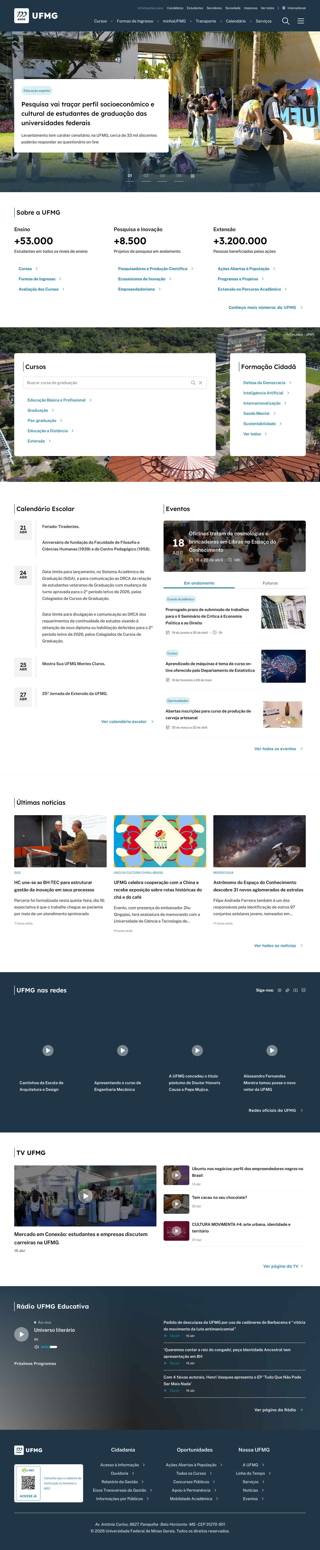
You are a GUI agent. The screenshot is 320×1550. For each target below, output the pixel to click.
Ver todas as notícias (279, 945)
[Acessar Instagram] (279, 990)
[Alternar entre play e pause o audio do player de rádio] (21, 1334)
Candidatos (175, 8)
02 (146, 175)
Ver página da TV (283, 1266)
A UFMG (250, 1464)
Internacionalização (265, 403)
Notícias (250, 1490)
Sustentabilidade (263, 423)
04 (179, 175)
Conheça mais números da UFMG (266, 307)
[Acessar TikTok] (287, 990)
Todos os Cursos (191, 1473)
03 (162, 175)
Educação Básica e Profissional (60, 400)
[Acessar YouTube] (295, 990)
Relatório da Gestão (120, 1481)
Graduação (41, 410)
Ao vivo (42, 1322)
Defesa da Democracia (267, 382)
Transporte (206, 21)
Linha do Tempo (250, 1473)
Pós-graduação (45, 420)
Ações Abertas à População (191, 1464)
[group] (48, 1050)
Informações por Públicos (119, 1498)
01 (130, 175)
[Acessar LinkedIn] (303, 990)
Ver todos (267, 8)
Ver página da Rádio (279, 1409)
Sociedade (232, 8)
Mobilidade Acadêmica (191, 1498)
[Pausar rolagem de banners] (192, 176)
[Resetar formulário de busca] (200, 383)
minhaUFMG (174, 21)
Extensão (40, 441)
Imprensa (250, 8)
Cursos (100, 21)
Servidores (214, 8)
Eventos (250, 1498)
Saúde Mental (260, 413)
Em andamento (199, 583)
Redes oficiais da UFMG (276, 1110)
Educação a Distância (51, 430)
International (294, 8)
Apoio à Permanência (191, 1490)
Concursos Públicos (191, 1481)
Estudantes (195, 8)
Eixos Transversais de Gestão (119, 1490)
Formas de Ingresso (135, 21)
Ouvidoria (119, 1473)
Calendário (236, 21)
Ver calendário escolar (128, 721)
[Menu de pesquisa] (286, 21)
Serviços (264, 21)
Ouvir (172, 1335)
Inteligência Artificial (266, 393)
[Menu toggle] (301, 21)
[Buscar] (193, 383)
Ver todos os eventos (279, 748)
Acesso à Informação (119, 1464)
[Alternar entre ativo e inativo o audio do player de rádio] (36, 1347)
